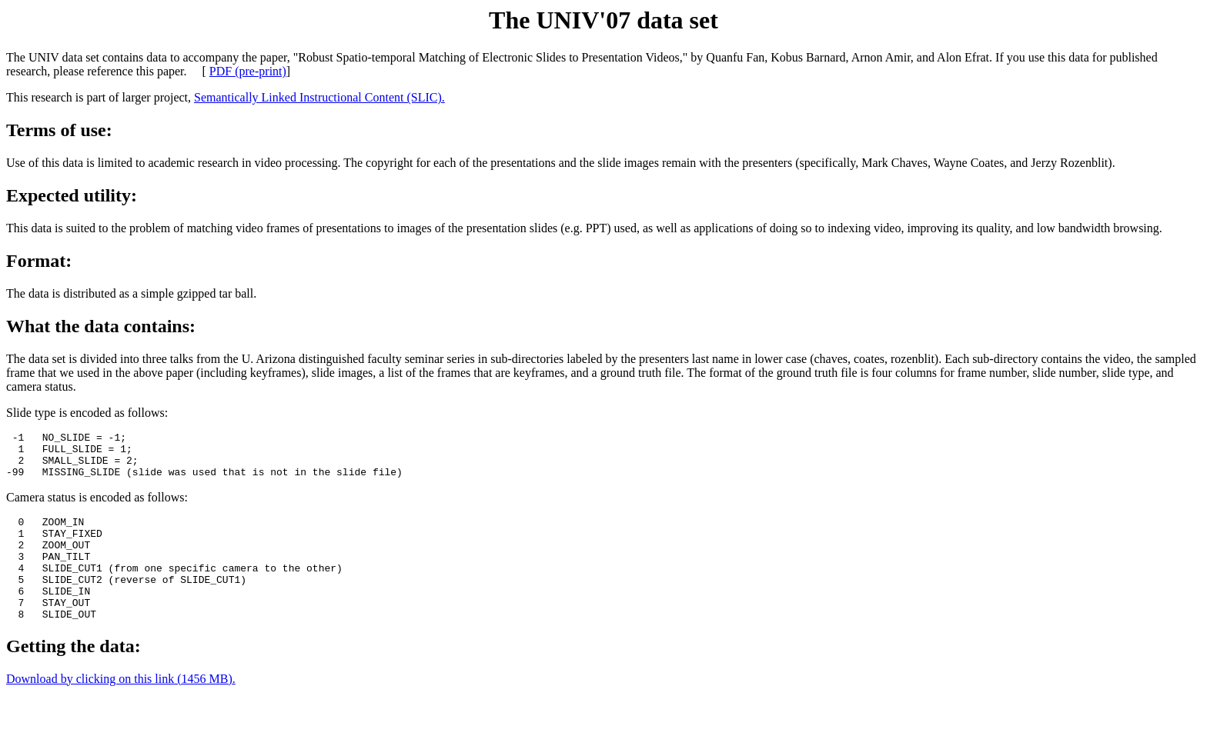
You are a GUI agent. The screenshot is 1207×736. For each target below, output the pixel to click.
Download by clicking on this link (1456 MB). (121, 708)
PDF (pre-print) (247, 71)
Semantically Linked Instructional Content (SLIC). (319, 97)
